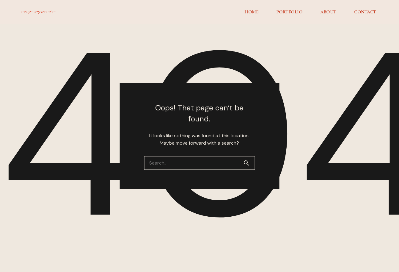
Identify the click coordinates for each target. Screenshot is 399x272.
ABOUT (328, 12)
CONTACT (365, 12)
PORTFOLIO (289, 12)
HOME (251, 12)
